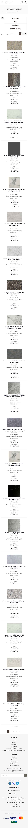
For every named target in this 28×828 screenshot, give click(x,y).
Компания (14, 737)
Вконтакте (9, 783)
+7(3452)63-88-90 (15, 790)
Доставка (14, 756)
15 (19, 731)
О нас (14, 740)
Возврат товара (14, 763)
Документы (14, 746)
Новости (14, 742)
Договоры (14, 759)
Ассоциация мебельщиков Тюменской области (14, 750)
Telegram (17, 783)
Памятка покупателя (14, 765)
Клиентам (14, 754)
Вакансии (13, 744)
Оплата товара (14, 761)
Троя (15, 21)
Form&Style (15, 18)
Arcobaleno (15, 25)
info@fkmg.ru (15, 794)
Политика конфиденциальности (14, 748)
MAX (13, 783)
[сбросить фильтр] (15, 28)
